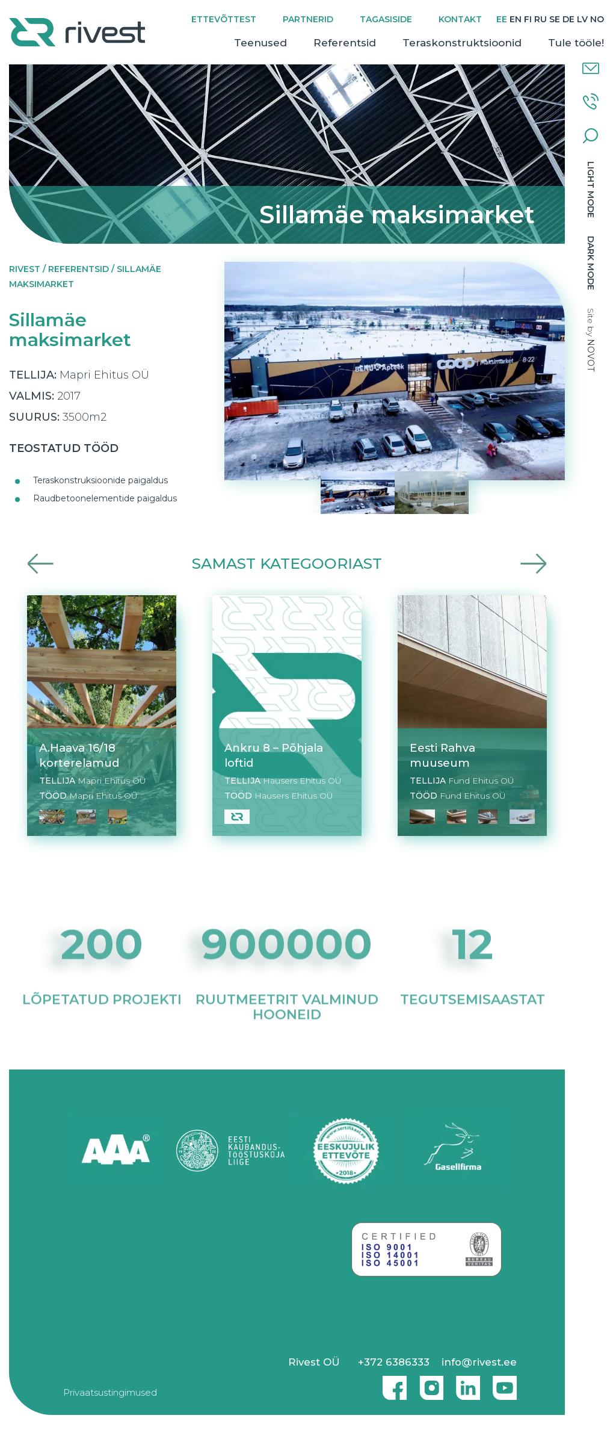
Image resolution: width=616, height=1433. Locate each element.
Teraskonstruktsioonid (462, 43)
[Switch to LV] (582, 19)
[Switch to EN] (516, 19)
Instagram (428, 1383)
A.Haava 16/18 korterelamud (79, 755)
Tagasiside (386, 19)
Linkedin (465, 1383)
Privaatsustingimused (110, 1392)
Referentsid (344, 43)
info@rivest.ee (479, 1362)
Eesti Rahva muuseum (442, 755)
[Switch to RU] (540, 19)
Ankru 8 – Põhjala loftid (273, 755)
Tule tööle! (576, 43)
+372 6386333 (394, 1362)
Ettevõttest (223, 19)
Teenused (260, 43)
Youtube (505, 1383)
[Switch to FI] (528, 19)
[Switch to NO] (597, 19)
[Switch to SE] (554, 19)
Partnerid (308, 19)
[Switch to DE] (568, 19)
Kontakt (460, 19)
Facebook (392, 1383)
